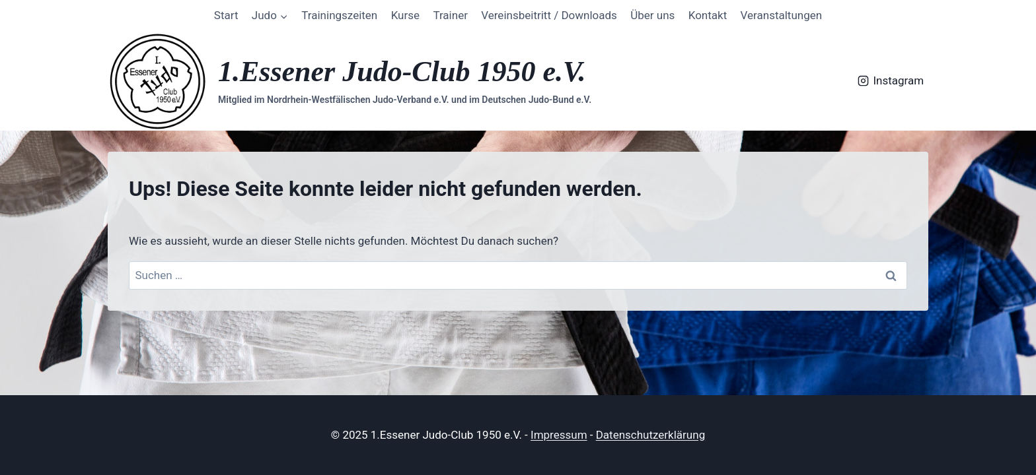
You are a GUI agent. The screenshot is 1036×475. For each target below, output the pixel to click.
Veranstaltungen (782, 15)
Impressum (559, 434)
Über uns (652, 15)
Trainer (450, 15)
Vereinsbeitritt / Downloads (549, 15)
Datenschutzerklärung (650, 434)
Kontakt (707, 15)
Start (226, 15)
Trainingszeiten (339, 15)
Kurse (405, 15)
